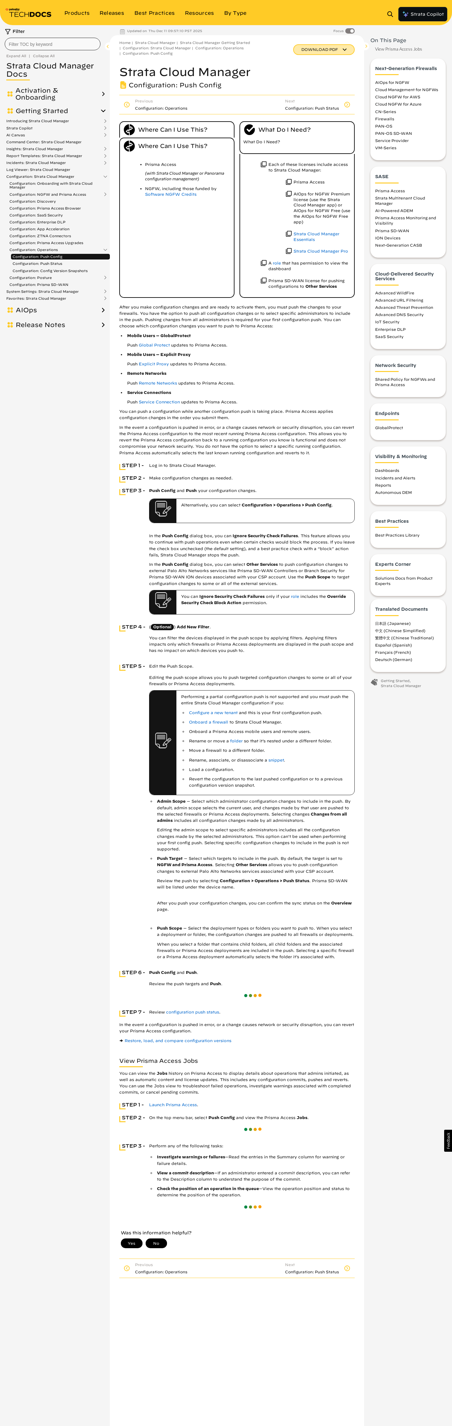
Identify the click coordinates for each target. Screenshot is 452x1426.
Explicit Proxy (154, 364)
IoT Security (387, 322)
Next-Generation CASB (398, 245)
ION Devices (388, 238)
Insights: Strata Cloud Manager (34, 149)
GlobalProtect (389, 427)
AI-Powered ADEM (394, 210)
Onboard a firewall (208, 722)
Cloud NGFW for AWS (397, 97)
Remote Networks (158, 383)
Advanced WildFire (394, 293)
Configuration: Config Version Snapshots (50, 271)
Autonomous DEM (393, 492)
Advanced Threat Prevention (404, 307)
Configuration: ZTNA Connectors (40, 236)
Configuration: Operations (33, 250)
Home (125, 43)
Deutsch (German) (393, 659)
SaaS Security (389, 336)
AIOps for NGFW (392, 82)
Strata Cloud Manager (155, 43)
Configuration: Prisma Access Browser (45, 208)
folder (236, 741)
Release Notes (40, 324)
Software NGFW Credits (170, 194)
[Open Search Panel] (392, 14)
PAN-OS (383, 126)
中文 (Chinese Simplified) (400, 630)
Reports (383, 485)
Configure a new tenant (213, 712)
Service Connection (159, 402)
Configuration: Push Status (37, 263)
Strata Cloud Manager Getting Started (215, 43)
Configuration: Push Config (37, 256)
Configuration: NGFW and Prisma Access (47, 194)
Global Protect (154, 345)
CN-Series (385, 111)
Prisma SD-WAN (392, 230)
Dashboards (387, 470)
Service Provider (392, 140)
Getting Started (42, 110)
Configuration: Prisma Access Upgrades (46, 243)
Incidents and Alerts (395, 478)
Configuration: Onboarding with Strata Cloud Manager (51, 185)
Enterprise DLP (390, 329)
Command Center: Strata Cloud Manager (44, 142)
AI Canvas (15, 135)
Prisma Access (390, 190)
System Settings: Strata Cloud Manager (42, 291)
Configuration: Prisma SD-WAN (38, 284)
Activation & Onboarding (36, 94)
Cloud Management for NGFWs (406, 89)
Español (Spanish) (393, 645)
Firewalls (384, 119)
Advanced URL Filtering (399, 300)
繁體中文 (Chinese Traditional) (404, 638)
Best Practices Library (397, 535)
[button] (448, 1141)
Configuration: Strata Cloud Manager (40, 176)
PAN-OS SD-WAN (393, 133)
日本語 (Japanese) (393, 623)
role (277, 263)
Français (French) (393, 652)
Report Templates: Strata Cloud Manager (44, 156)
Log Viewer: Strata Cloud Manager (38, 169)
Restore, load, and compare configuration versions (178, 1040)
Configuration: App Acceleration (39, 229)
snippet (276, 760)
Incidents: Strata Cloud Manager (36, 163)
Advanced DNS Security (399, 314)
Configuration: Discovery (32, 201)
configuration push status (192, 1012)
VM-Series (385, 147)
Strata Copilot (423, 14)
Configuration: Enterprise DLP (37, 222)
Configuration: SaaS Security (36, 215)
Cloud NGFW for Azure (398, 104)
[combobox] (52, 44)
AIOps (26, 310)
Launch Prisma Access (173, 1104)
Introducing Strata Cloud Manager (37, 121)
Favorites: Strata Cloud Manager (36, 298)
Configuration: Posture (30, 278)
